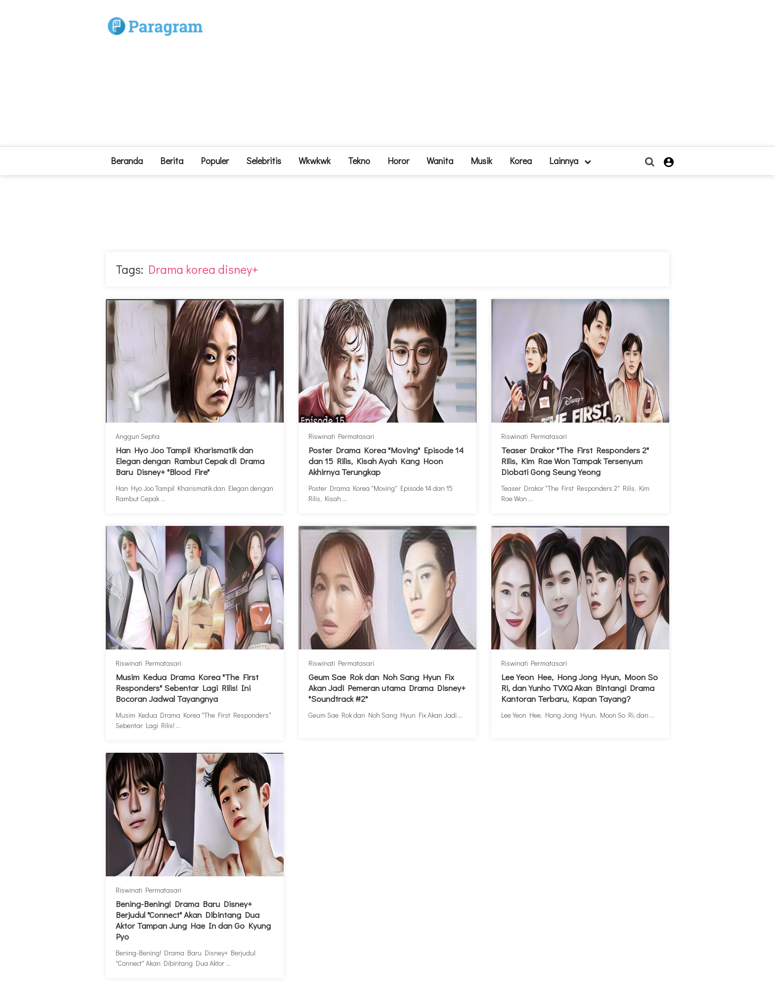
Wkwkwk (315, 161)
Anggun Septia (138, 436)
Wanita (440, 161)
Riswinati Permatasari (341, 436)
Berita (171, 161)
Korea (521, 161)
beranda (127, 161)
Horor (398, 161)
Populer (215, 161)
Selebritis (263, 161)
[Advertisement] (460, 77)
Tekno (359, 161)
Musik (481, 161)
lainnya (570, 161)
